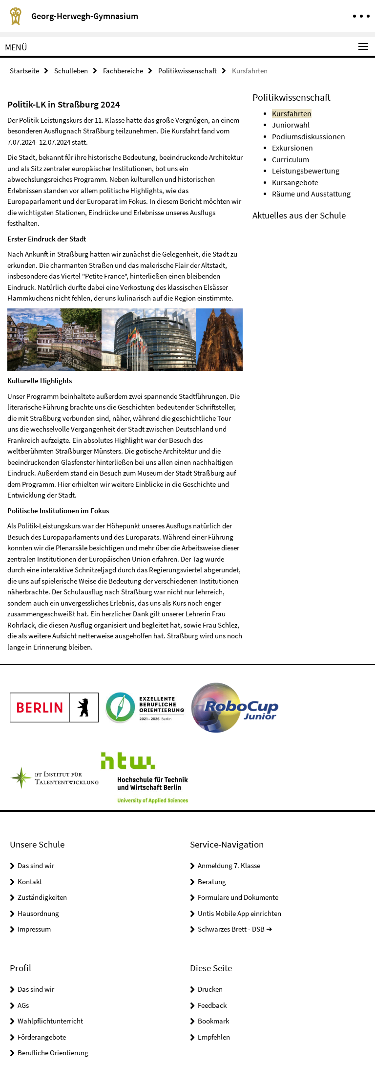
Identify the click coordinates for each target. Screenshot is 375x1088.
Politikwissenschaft (187, 70)
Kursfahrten (290, 112)
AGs (23, 1004)
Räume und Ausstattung (308, 189)
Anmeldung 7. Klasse (229, 865)
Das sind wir (36, 865)
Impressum (34, 928)
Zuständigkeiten (42, 896)
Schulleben (71, 70)
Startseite (24, 70)
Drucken (210, 988)
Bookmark (213, 1020)
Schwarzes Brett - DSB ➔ (235, 928)
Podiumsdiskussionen (304, 134)
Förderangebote (42, 1036)
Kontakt (30, 881)
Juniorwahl (289, 123)
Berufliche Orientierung (53, 1052)
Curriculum (289, 156)
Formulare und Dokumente (238, 896)
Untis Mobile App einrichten (239, 912)
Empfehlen (214, 1036)
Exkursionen (290, 145)
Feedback (212, 1004)
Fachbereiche (123, 70)
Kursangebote (293, 178)
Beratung (212, 881)
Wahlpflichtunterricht (50, 1020)
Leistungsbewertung (302, 167)
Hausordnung (38, 912)
